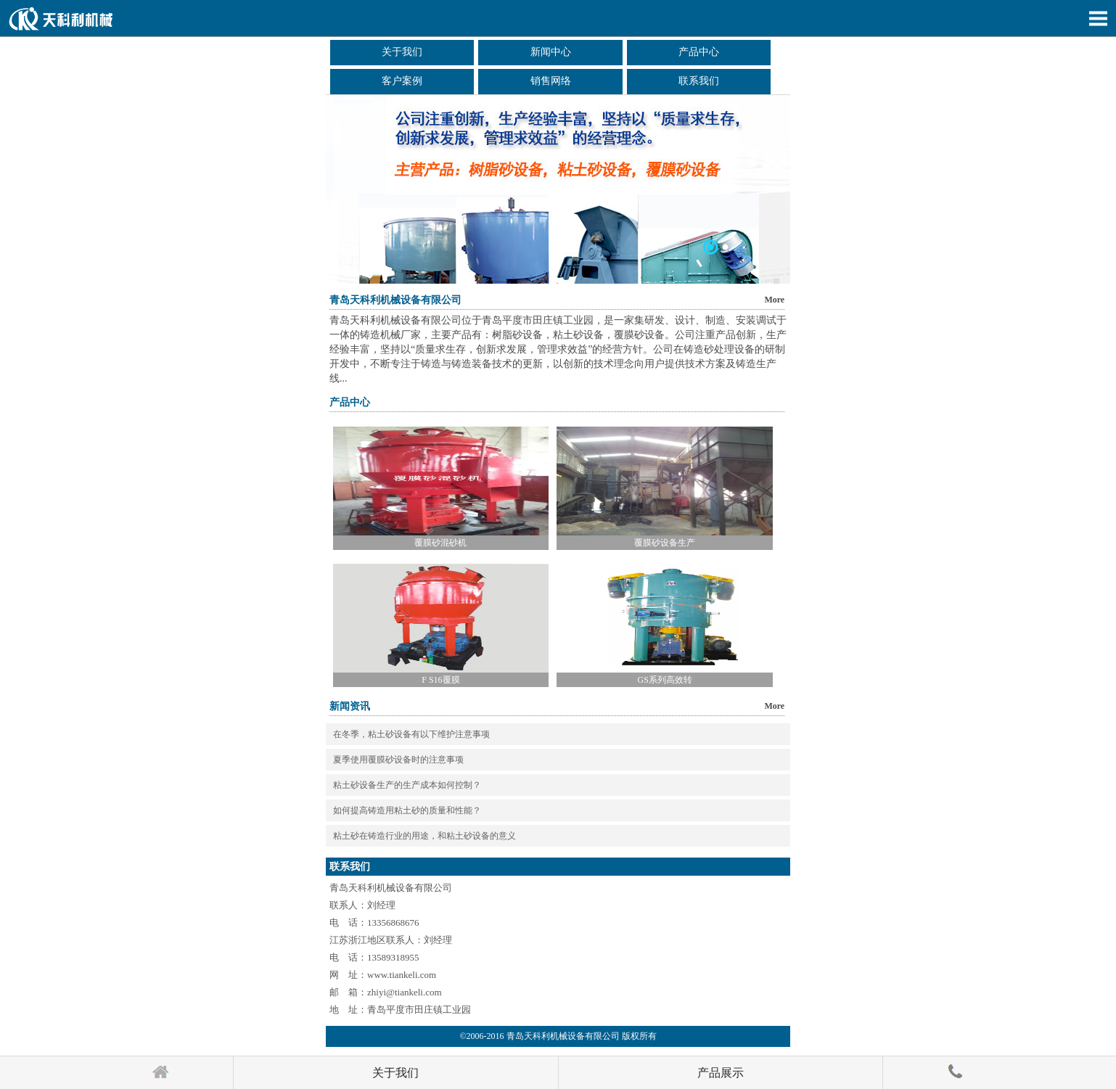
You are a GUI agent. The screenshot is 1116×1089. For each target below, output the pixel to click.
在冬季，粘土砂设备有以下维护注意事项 (411, 734)
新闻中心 (550, 51)
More (774, 300)
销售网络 (550, 80)
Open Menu (1098, 18)
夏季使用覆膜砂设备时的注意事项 (398, 760)
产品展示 (720, 1073)
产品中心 (698, 51)
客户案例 (402, 80)
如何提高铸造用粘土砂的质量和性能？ (407, 810)
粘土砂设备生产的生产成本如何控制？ (407, 785)
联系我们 (698, 80)
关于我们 (402, 51)
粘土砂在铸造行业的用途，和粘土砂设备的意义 (424, 836)
